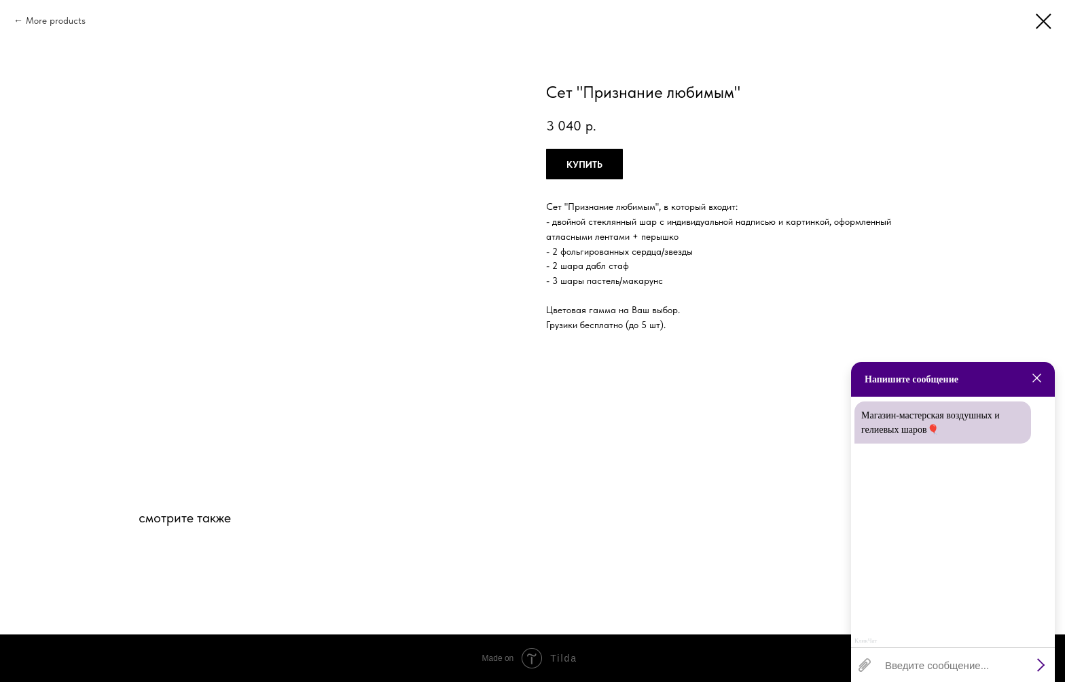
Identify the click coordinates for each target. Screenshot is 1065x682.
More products (56, 20)
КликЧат (865, 641)
